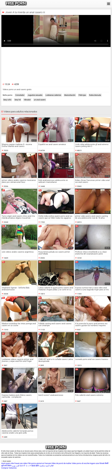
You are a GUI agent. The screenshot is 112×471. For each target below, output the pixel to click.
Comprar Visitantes (9, 468)
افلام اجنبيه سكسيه (46, 466)
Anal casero (6, 463)
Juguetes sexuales (35, 95)
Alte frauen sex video (19, 463)
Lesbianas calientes (53, 95)
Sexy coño (7, 100)
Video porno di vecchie (80, 463)
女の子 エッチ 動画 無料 (29, 466)
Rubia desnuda (95, 95)
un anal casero (40, 100)
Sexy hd (18, 100)
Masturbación (69, 95)
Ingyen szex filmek (97, 463)
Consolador (19, 95)
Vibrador (27, 100)
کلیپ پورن (16, 466)
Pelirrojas (82, 95)
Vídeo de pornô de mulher (61, 463)
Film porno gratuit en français (39, 463)
